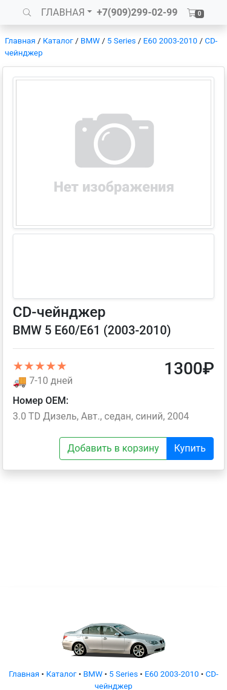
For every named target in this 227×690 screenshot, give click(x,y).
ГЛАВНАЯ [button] (63, 12)
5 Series (121, 40)
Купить (190, 448)
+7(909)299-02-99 (137, 12)
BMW (90, 40)
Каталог (58, 40)
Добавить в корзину (113, 448)
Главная (20, 40)
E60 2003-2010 (170, 40)
